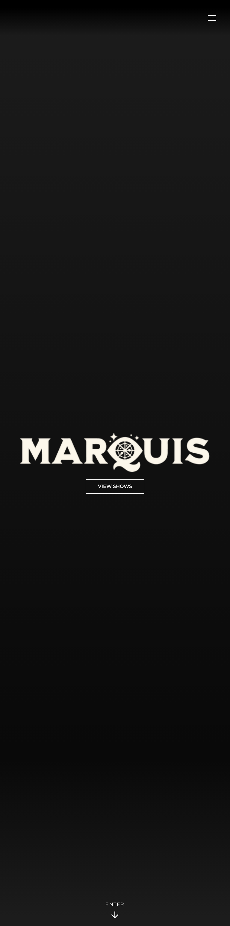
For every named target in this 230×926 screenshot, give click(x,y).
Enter (115, 910)
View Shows (115, 486)
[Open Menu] (212, 18)
